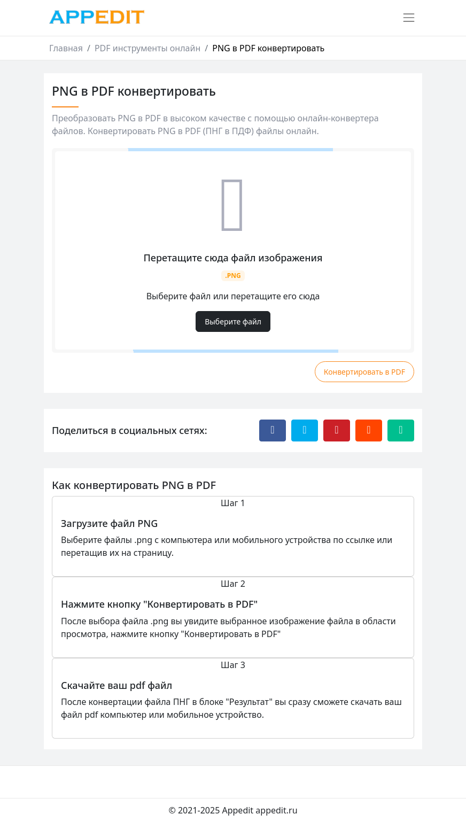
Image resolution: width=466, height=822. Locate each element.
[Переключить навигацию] (408, 18)
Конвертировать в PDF (364, 372)
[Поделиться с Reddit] (368, 430)
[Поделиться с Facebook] (272, 430)
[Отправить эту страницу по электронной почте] (400, 430)
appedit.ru (276, 810)
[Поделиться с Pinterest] (336, 430)
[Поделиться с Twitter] (304, 430)
